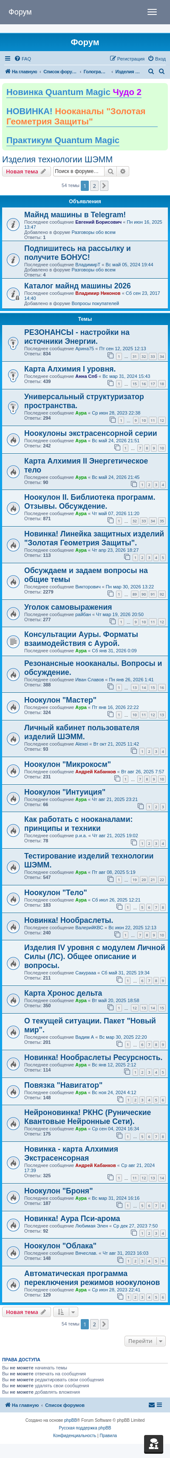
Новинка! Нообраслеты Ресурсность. (93, 1057)
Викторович (87, 586)
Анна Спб (86, 376)
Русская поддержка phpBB (85, 1428)
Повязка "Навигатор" (63, 1085)
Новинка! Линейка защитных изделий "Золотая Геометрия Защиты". (94, 538)
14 (144, 687)
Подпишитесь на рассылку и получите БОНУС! (77, 253)
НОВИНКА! (75, 116)
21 (152, 879)
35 (162, 521)
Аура (81, 412)
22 (162, 879)
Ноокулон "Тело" (55, 892)
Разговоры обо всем (93, 232)
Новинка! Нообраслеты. (68, 920)
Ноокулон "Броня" (58, 1191)
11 (152, 420)
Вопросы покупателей (95, 303)
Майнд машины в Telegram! (75, 214)
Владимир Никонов (97, 293)
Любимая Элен (91, 1225)
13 (135, 687)
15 (135, 383)
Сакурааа (85, 972)
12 (162, 420)
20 (144, 879)
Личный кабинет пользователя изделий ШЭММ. (81, 732)
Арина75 (84, 348)
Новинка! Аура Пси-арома (72, 1218)
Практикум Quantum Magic (62, 140)
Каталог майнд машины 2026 (77, 286)
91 (152, 594)
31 (135, 356)
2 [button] (94, 186)
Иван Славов (89, 679)
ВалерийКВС (89, 927)
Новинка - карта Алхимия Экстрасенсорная (71, 1153)
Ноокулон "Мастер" (60, 700)
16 (144, 383)
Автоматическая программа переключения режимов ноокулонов (92, 1278)
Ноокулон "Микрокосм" (67, 764)
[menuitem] (22, 59)
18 (162, 383)
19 (135, 879)
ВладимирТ (87, 264)
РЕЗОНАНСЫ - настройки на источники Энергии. (77, 337)
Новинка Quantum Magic (74, 92)
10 (144, 420)
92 (162, 594)
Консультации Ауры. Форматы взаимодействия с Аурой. (81, 639)
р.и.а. (81, 835)
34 (162, 356)
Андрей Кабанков (95, 771)
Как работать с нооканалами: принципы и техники (78, 824)
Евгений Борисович (98, 222)
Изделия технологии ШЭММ (57, 159)
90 (144, 594)
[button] (104, 186)
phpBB (70, 1420)
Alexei (81, 743)
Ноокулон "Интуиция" (64, 792)
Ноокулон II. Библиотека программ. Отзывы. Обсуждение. (89, 501)
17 (152, 383)
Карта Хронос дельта (63, 993)
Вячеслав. (86, 1253)
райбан (83, 614)
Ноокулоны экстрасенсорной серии (90, 433)
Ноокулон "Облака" (60, 1246)
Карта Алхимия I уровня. (70, 369)
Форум (20, 12)
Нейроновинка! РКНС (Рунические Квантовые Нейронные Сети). (87, 1117)
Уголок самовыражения (68, 607)
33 (152, 356)
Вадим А (84, 1037)
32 (144, 356)
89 (135, 594)
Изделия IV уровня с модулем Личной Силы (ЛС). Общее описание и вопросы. (94, 956)
